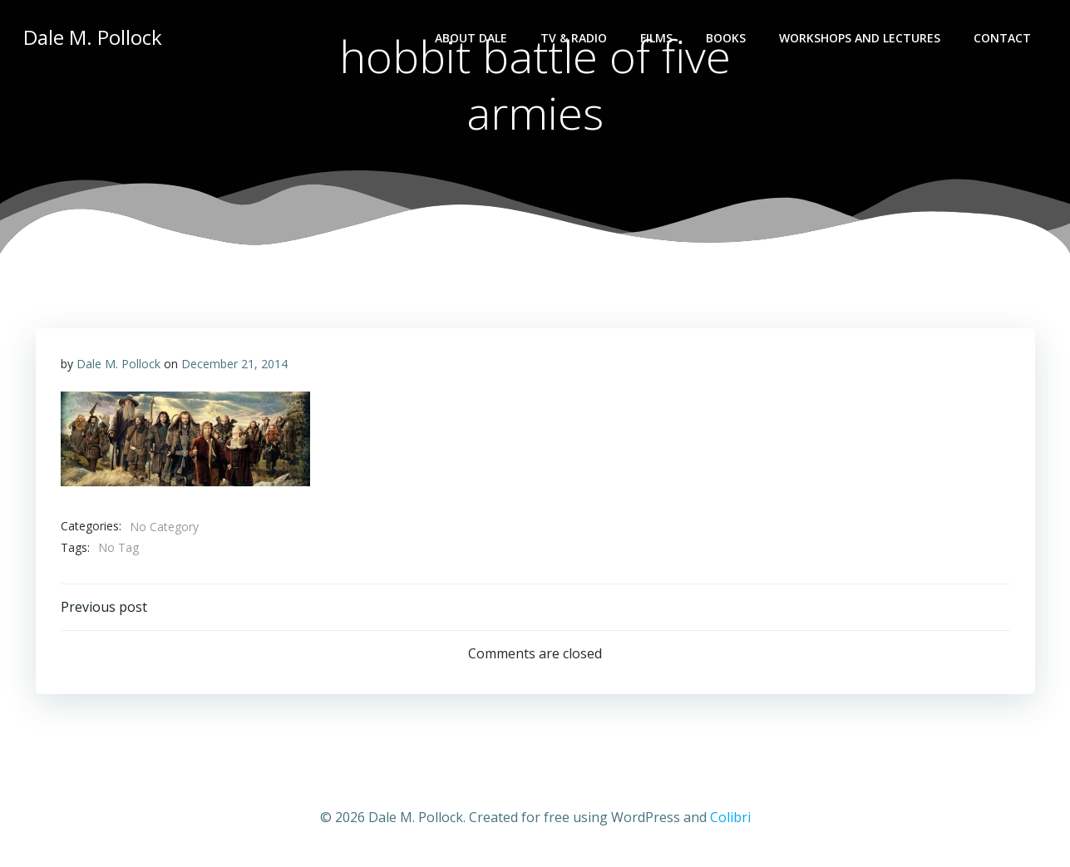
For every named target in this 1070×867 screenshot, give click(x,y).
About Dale (471, 38)
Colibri (730, 817)
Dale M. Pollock (118, 364)
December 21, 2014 (234, 364)
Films (656, 38)
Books (726, 38)
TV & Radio (573, 38)
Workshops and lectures (859, 38)
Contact (1002, 38)
